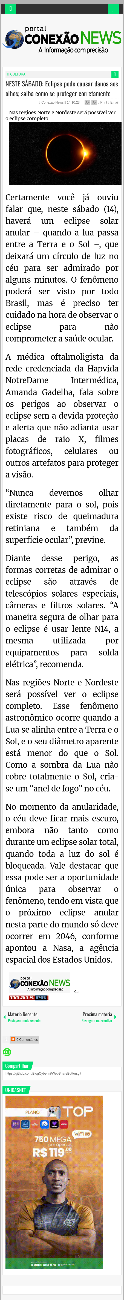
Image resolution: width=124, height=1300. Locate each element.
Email (113, 102)
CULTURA (17, 74)
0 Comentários (24, 1039)
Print (102, 102)
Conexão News (53, 102)
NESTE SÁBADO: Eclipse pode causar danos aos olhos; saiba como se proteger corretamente (61, 88)
